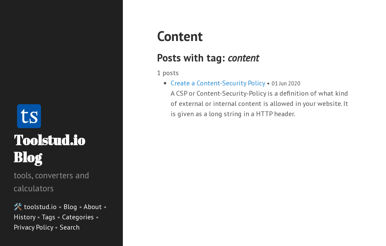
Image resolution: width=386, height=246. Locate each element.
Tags (49, 217)
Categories (79, 217)
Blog (70, 206)
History (25, 217)
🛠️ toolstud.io (35, 206)
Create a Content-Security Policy (218, 83)
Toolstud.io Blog (49, 148)
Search (70, 227)
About (93, 206)
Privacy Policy (34, 227)
